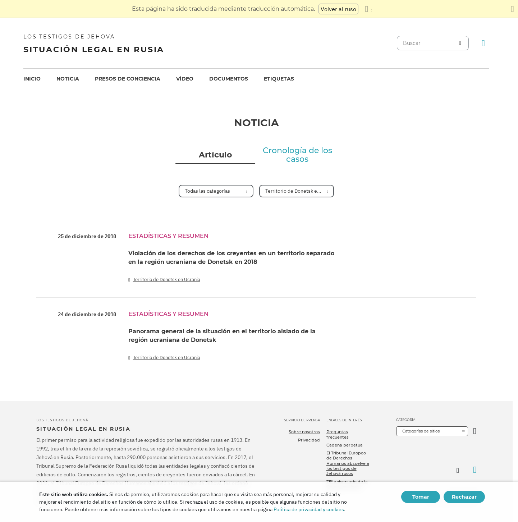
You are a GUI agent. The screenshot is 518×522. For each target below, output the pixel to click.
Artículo (215, 155)
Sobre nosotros (304, 431)
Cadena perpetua (344, 445)
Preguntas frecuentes (337, 434)
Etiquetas (279, 78)
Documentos (228, 78)
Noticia (67, 78)
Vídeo (184, 78)
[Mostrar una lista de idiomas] (368, 9)
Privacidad (309, 440)
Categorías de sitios (421, 431)
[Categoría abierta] (474, 431)
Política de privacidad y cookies (309, 509)
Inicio (32, 78)
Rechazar (464, 497)
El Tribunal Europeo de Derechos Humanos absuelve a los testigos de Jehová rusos (347, 463)
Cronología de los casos (297, 155)
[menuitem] (32, 78)
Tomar (420, 497)
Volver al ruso (338, 9)
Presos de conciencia (127, 78)
